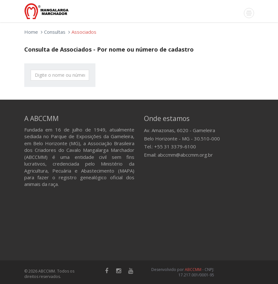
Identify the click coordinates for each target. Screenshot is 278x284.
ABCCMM (193, 269)
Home (31, 32)
